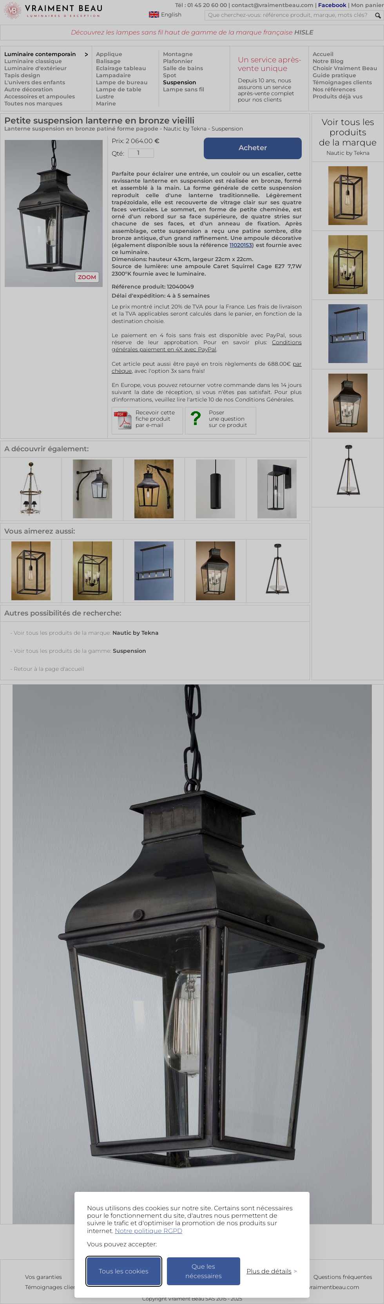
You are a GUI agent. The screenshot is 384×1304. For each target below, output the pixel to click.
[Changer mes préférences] (268, 1271)
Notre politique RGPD (148, 1231)
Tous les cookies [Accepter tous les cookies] (124, 1271)
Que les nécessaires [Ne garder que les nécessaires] (203, 1271)
